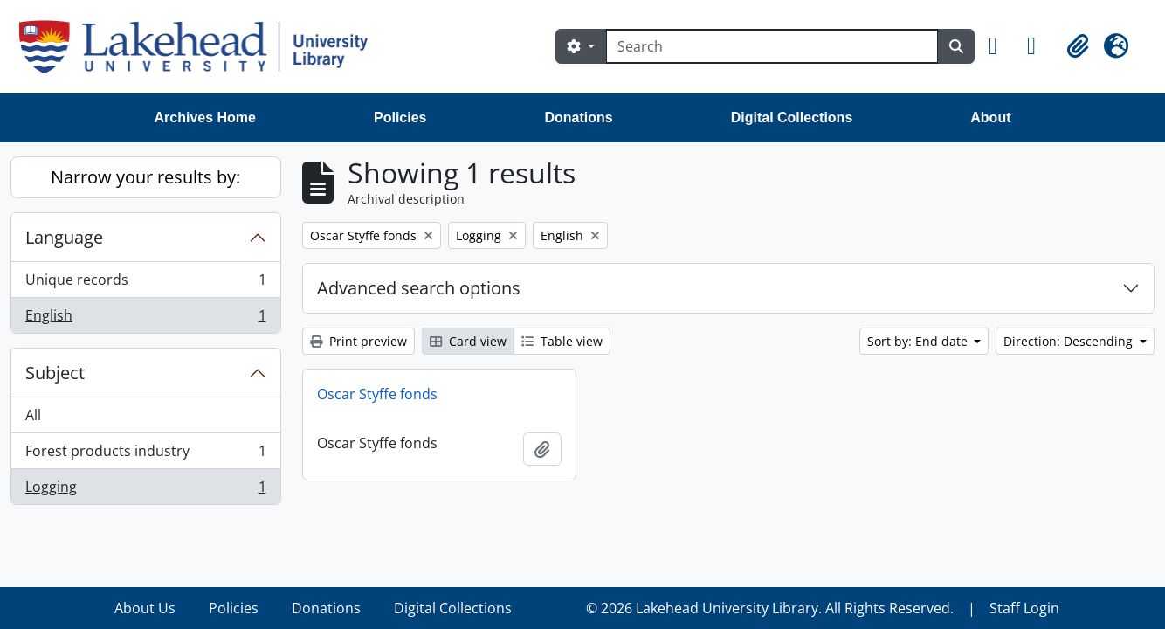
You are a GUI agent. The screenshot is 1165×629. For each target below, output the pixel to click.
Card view (468, 341)
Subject (55, 372)
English (145, 319)
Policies (400, 117)
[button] (1001, 46)
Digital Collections (792, 117)
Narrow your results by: (145, 177)
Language (64, 237)
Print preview (358, 341)
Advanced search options (418, 288)
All (33, 415)
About (990, 117)
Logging (145, 490)
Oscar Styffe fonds (377, 394)
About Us (145, 608)
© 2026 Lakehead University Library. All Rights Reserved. (770, 608)
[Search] (772, 46)
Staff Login (1024, 608)
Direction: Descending (1069, 341)
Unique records (145, 283)
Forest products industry (145, 454)
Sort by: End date (919, 341)
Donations (578, 117)
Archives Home (206, 117)
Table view (562, 341)
